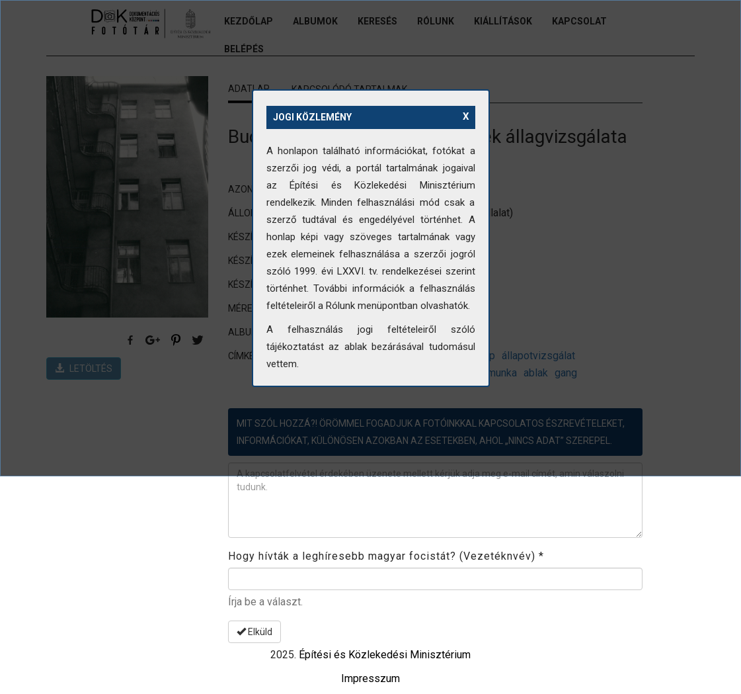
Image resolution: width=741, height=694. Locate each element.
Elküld (254, 632)
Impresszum (370, 678)
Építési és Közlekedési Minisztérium (385, 654)
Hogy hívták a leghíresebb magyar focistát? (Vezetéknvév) (386, 556)
